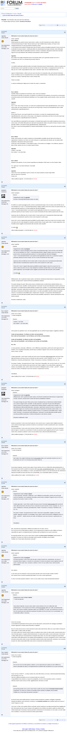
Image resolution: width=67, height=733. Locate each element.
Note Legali (25, 729)
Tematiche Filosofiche (25, 21)
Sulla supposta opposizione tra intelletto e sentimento (21, 723)
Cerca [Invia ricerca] (17, 8)
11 (59, 25)
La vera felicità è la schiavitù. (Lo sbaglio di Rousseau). (46, 723)
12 (60, 25)
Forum (15, 13)
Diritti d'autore (32, 729)
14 (64, 25)
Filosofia (19, 13)
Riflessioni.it (35, 4)
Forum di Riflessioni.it (7, 13)
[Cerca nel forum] (8, 8)
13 (62, 25)
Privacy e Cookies (40, 729)
